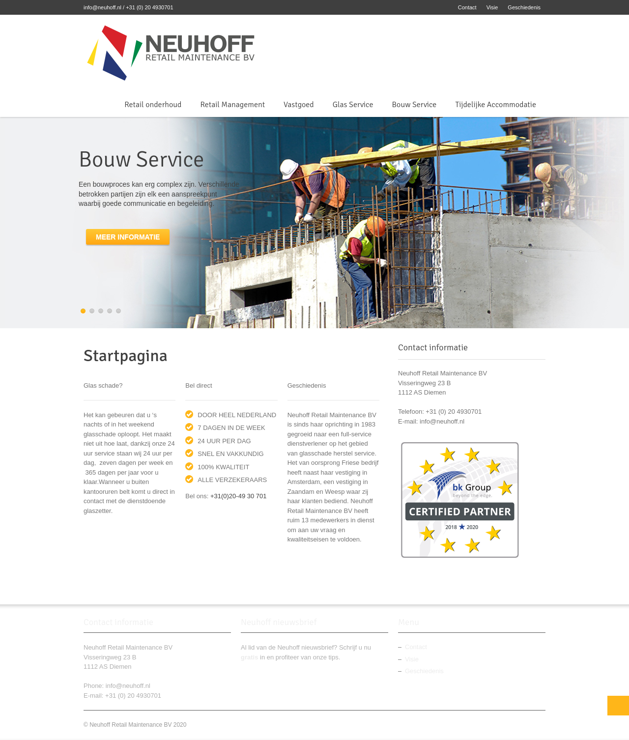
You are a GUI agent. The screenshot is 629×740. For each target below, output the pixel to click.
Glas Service (353, 105)
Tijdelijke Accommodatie (495, 105)
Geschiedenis (524, 7)
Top (618, 705)
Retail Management (232, 105)
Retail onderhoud (152, 105)
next (621, 222)
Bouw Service (414, 105)
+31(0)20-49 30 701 (238, 496)
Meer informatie (128, 237)
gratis (249, 657)
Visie (492, 7)
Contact (467, 7)
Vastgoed (299, 105)
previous (7, 222)
